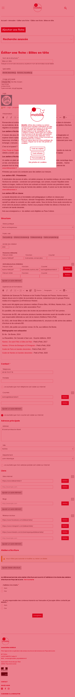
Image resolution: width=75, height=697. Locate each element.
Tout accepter (37, 148)
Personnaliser (37, 158)
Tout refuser (37, 153)
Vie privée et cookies (38, 162)
